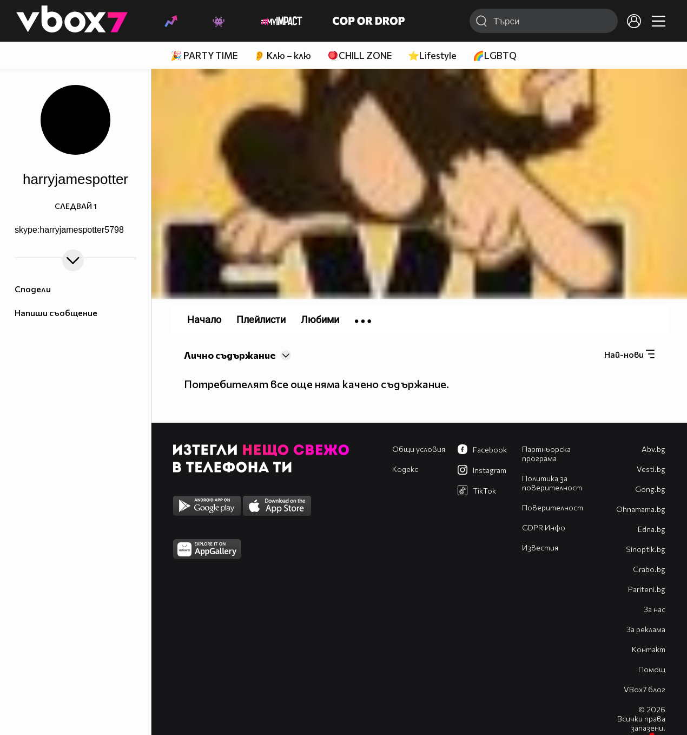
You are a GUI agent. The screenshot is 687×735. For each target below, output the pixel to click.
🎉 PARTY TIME (203, 55)
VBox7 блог (644, 689)
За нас (654, 609)
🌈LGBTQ (495, 55)
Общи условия (418, 449)
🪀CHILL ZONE (359, 55)
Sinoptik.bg (645, 549)
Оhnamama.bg (640, 509)
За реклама (645, 629)
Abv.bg (653, 449)
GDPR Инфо (543, 527)
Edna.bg (651, 529)
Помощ (651, 669)
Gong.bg (650, 489)
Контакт (648, 649)
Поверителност (552, 507)
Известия (540, 547)
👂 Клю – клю (282, 55)
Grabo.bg (649, 569)
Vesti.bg (651, 469)
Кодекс (405, 469)
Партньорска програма (546, 453)
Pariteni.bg (646, 589)
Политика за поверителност (552, 483)
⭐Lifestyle (432, 55)
